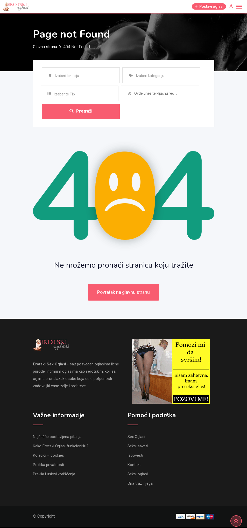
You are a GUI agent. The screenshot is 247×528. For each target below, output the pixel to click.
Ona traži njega (140, 483)
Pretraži (80, 111)
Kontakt (134, 465)
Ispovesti (135, 455)
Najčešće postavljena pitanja (57, 437)
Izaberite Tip (64, 94)
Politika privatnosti (48, 465)
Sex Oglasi (136, 437)
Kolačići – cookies (48, 455)
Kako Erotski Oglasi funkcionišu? (60, 446)
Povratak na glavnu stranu (123, 292)
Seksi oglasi (138, 474)
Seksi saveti (138, 446)
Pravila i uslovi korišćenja (54, 474)
